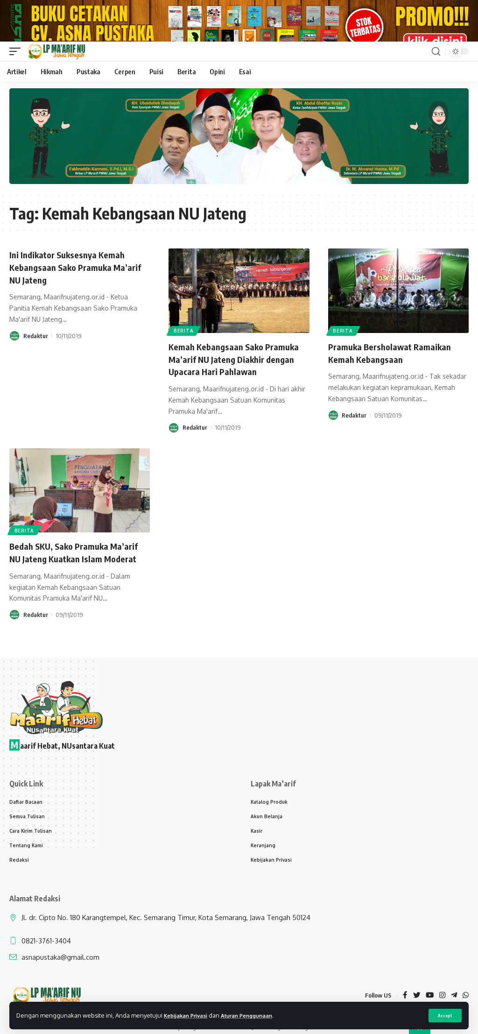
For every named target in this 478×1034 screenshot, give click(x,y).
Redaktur (35, 350)
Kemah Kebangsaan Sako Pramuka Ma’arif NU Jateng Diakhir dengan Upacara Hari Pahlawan (237, 375)
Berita (184, 346)
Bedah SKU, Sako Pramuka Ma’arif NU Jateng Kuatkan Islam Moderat (78, 567)
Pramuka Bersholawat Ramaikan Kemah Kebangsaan (393, 369)
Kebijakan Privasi (189, 1015)
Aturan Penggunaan (257, 1015)
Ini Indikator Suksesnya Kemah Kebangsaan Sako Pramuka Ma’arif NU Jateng (79, 283)
